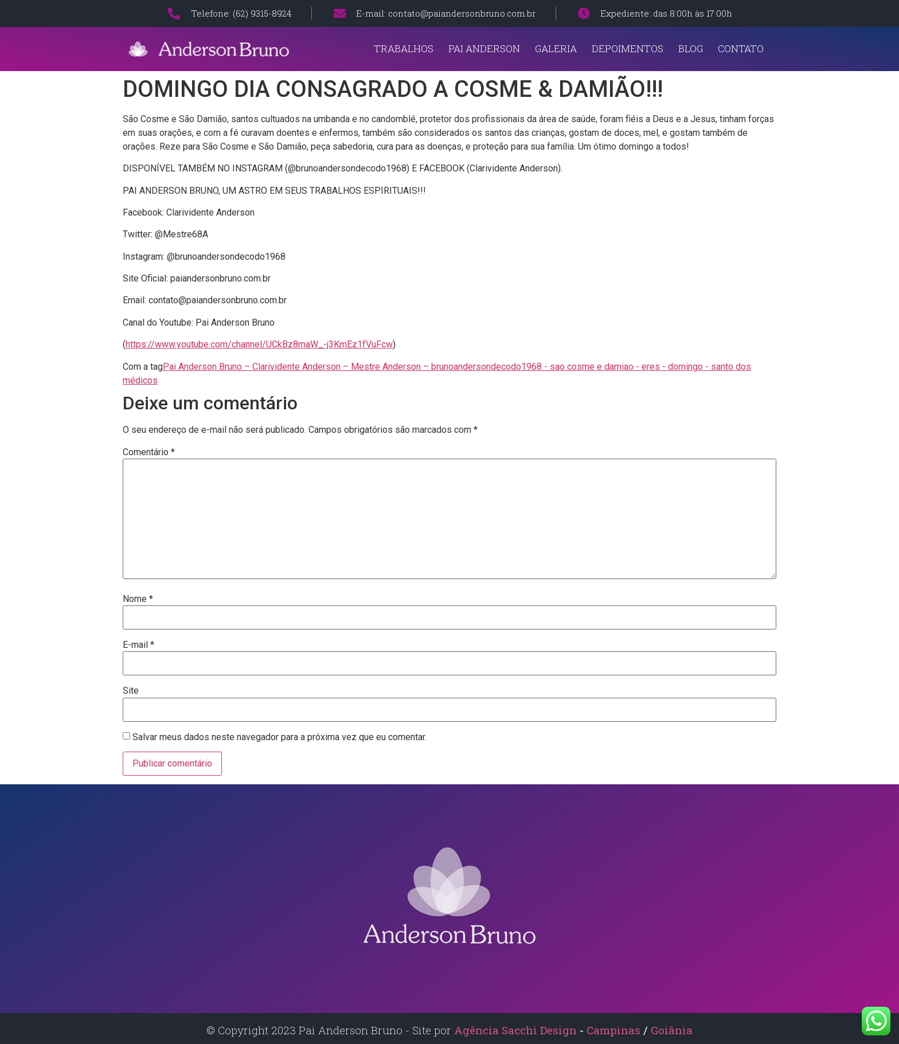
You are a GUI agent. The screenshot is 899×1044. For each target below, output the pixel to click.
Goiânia (672, 1030)
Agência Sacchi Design (515, 1030)
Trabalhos (403, 48)
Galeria (556, 48)
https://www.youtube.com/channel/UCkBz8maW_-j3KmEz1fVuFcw (259, 344)
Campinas (615, 1030)
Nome (138, 599)
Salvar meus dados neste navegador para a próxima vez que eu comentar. (279, 737)
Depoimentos (627, 48)
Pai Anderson (484, 48)
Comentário (149, 452)
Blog (690, 48)
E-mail (138, 645)
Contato (741, 48)
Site (131, 690)
